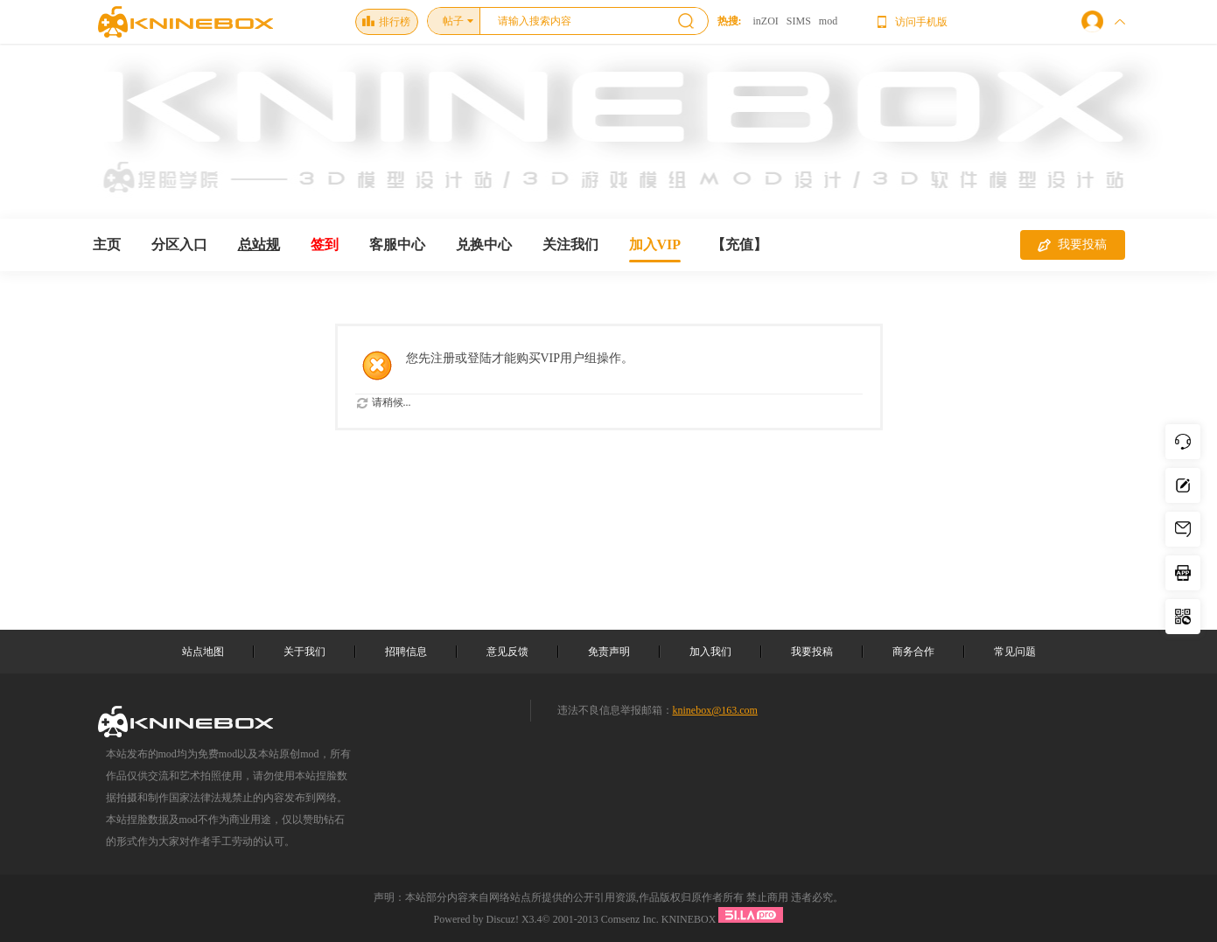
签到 (325, 244)
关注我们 (570, 244)
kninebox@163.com (715, 710)
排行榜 (386, 22)
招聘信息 (406, 651)
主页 (107, 244)
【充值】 (739, 244)
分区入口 (179, 244)
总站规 (259, 244)
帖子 (453, 21)
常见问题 (1015, 651)
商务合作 (913, 651)
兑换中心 (484, 244)
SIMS (799, 21)
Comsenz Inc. (630, 919)
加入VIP (655, 244)
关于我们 (304, 651)
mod (828, 21)
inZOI (766, 21)
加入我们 (710, 651)
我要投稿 (1072, 245)
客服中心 (397, 244)
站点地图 (203, 651)
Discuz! (502, 919)
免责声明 (609, 651)
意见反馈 (507, 651)
